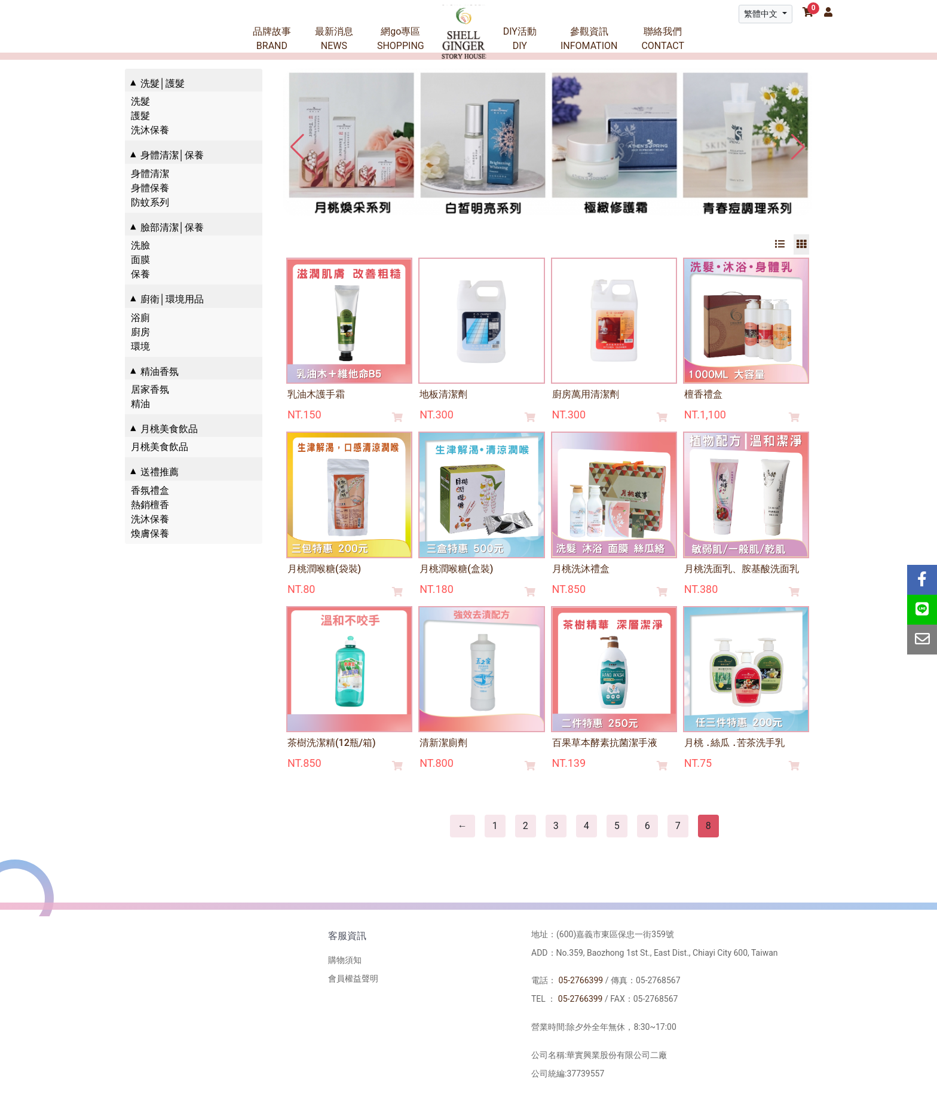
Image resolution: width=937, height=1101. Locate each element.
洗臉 (140, 245)
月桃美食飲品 (159, 446)
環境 (140, 346)
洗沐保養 (150, 130)
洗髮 (140, 101)
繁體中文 (761, 14)
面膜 (140, 259)
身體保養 (150, 188)
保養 (140, 274)
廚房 (140, 332)
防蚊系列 (150, 202)
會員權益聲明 (353, 978)
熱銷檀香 (150, 504)
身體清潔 (150, 173)
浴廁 (140, 317)
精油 (140, 403)
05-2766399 (580, 980)
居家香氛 (150, 389)
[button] (798, 147)
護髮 (140, 115)
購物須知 (345, 960)
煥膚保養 (150, 533)
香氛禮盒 (150, 490)
